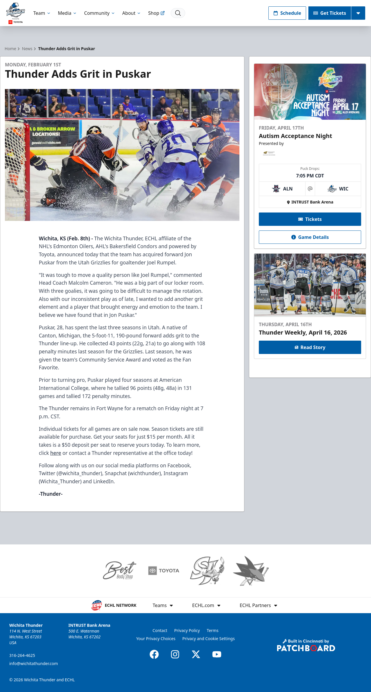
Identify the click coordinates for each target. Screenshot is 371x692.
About (131, 13)
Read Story (309, 347)
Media (67, 13)
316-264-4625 (22, 655)
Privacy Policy (187, 630)
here (55, 452)
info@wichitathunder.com (33, 663)
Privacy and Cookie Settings (208, 638)
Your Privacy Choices (155, 638)
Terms (212, 630)
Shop (156, 13)
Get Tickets (329, 13)
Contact (159, 630)
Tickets (310, 219)
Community (99, 13)
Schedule (287, 13)
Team (42, 13)
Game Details (310, 237)
